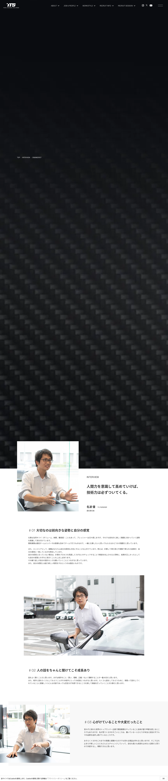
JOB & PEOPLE (71, 6)
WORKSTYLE (89, 6)
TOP (18, 157)
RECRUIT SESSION (126, 6)
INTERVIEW (26, 157)
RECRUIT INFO (107, 6)
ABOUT (55, 6)
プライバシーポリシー (56, 778)
